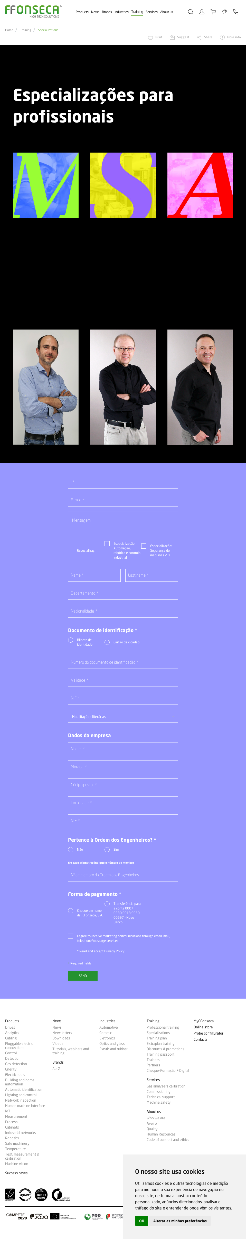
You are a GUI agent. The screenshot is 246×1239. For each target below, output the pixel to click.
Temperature (15, 1149)
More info (234, 37)
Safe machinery (17, 1143)
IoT (7, 1111)
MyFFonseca (204, 1021)
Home (9, 30)
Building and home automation (19, 1082)
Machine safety (159, 1102)
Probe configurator (208, 1033)
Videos (57, 1043)
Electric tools (15, 1075)
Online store (203, 1027)
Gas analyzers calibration (166, 1086)
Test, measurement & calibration (22, 1156)
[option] (46, 185)
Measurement (16, 1116)
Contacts (200, 1039)
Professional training (163, 1027)
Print (158, 37)
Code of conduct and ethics (168, 1140)
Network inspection (20, 1100)
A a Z (56, 1069)
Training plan (157, 1038)
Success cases (16, 1173)
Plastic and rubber (113, 1049)
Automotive (108, 1027)
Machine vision (16, 1164)
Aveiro (152, 1123)
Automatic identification (23, 1089)
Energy (10, 1069)
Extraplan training (161, 1043)
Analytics (12, 1033)
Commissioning (159, 1092)
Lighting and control (20, 1095)
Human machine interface (25, 1106)
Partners (153, 1065)
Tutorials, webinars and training (70, 1051)
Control (11, 1053)
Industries (122, 12)
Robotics (12, 1138)
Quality (152, 1129)
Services (152, 12)
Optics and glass (112, 1043)
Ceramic (105, 1033)
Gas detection (16, 1064)
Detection (13, 1058)
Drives (10, 1027)
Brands (107, 12)
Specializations (48, 30)
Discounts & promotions (165, 1049)
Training (137, 12)
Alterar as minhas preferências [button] (180, 1221)
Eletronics (107, 1038)
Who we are (156, 1118)
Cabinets (12, 1127)
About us (166, 12)
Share (208, 37)
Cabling (11, 1038)
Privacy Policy (114, 951)
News (95, 12)
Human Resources (161, 1134)
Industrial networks (20, 1133)
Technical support (161, 1097)
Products (82, 12)
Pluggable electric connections (19, 1045)
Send (83, 976)
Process (11, 1122)
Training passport (160, 1054)
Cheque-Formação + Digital (168, 1070)
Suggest (183, 37)
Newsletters (62, 1033)
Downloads (61, 1038)
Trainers (153, 1060)
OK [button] (141, 1221)
